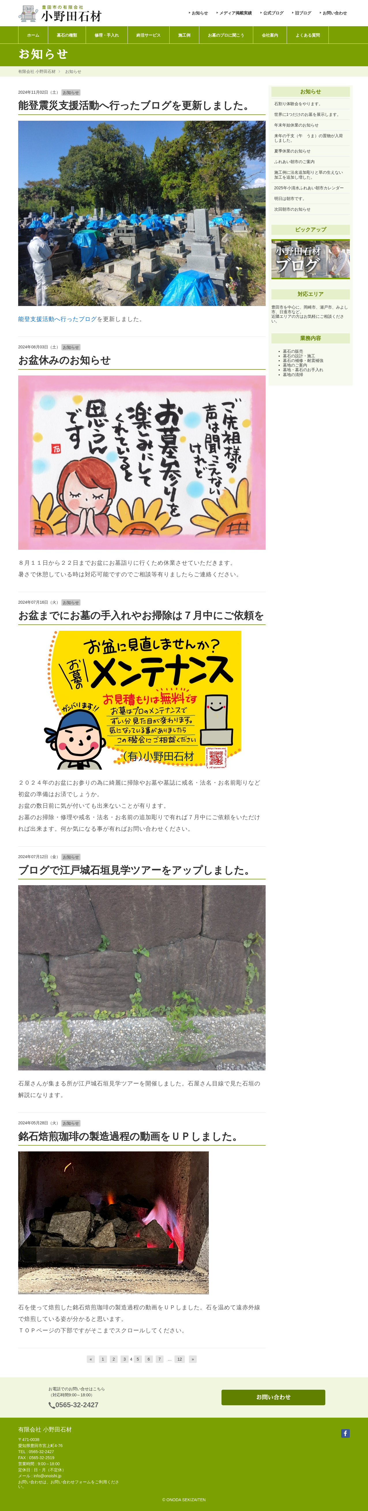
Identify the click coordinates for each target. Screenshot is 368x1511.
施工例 (184, 35)
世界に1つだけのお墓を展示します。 (307, 114)
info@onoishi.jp (47, 1476)
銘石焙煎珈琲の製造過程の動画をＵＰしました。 (130, 1136)
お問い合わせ (335, 13)
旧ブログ (303, 13)
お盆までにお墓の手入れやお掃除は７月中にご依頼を (141, 615)
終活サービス (148, 35)
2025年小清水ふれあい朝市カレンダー (309, 188)
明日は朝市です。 (290, 198)
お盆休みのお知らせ (64, 360)
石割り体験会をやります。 (298, 103)
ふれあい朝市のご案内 (294, 161)
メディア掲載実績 (235, 13)
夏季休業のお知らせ (292, 151)
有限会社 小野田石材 (37, 71)
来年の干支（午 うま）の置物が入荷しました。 (308, 138)
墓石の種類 (67, 35)
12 (179, 1359)
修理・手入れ (107, 35)
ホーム (33, 35)
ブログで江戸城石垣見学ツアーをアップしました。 (136, 870)
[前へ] (91, 1359)
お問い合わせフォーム (70, 1482)
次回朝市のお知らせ (292, 209)
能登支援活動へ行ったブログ (57, 319)
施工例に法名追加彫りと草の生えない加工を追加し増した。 (308, 174)
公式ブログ (273, 13)
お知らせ (200, 13)
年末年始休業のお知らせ (296, 125)
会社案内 (270, 35)
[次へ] (193, 1359)
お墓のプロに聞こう (226, 35)
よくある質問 (308, 35)
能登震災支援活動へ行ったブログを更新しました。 (136, 105)
